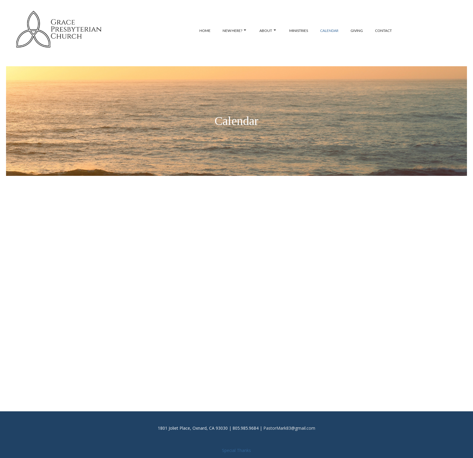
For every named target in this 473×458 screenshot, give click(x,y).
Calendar (329, 30)
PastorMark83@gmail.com (289, 428)
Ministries (298, 30)
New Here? (234, 30)
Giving (357, 30)
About (267, 30)
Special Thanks (236, 450)
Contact (383, 30)
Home (205, 30)
